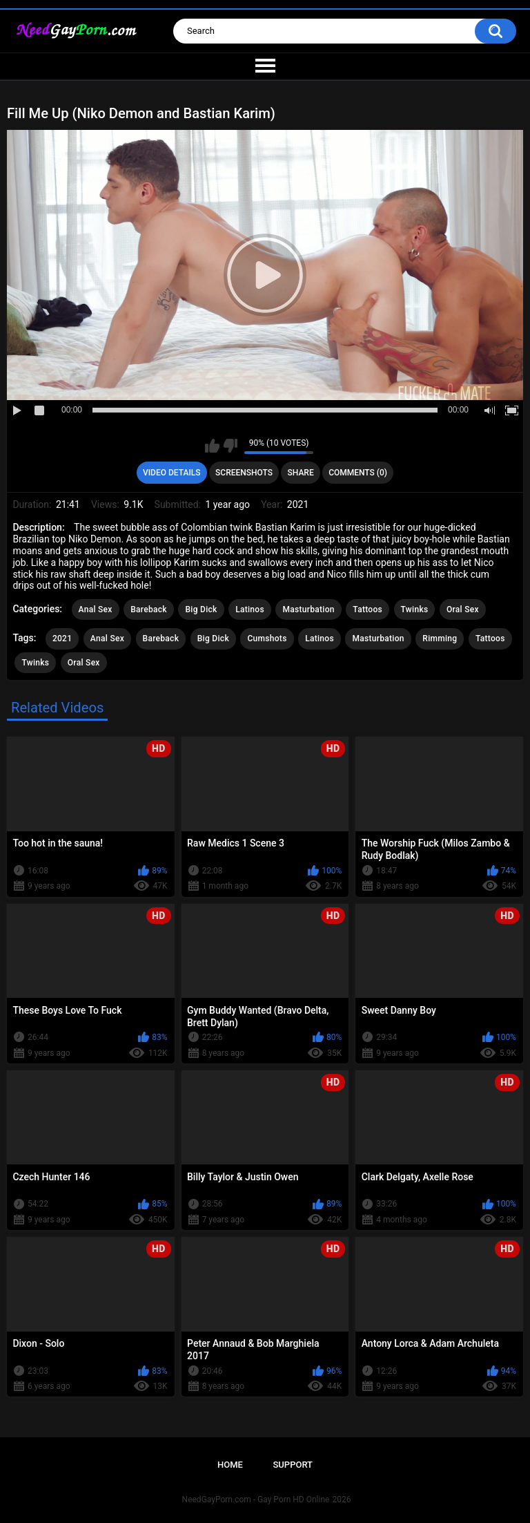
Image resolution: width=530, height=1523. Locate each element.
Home (230, 1464)
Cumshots (266, 638)
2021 (62, 638)
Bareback (148, 609)
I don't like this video (230, 446)
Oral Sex (462, 609)
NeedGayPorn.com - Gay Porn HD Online (256, 1499)
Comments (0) (357, 472)
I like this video (212, 446)
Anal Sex (95, 609)
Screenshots (244, 472)
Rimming (439, 638)
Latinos (249, 609)
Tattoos (367, 609)
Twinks (415, 609)
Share (301, 472)
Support (293, 1464)
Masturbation (308, 609)
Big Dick (201, 609)
